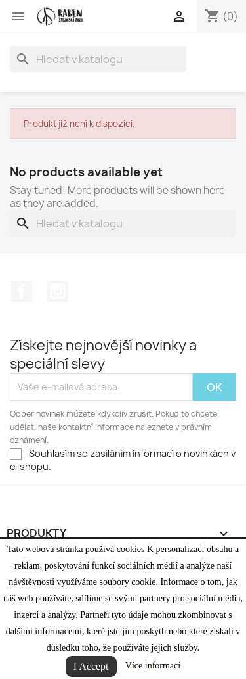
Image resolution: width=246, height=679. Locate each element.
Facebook (21, 291)
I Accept (91, 666)
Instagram (57, 291)
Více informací (152, 665)
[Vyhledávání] (98, 59)
